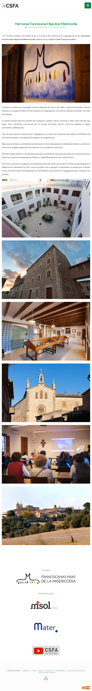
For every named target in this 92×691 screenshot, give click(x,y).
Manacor (26, 670)
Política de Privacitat (76, 670)
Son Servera (60, 670)
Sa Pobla (49, 670)
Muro (34, 670)
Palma (41, 670)
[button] (88, 5)
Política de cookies (47, 672)
